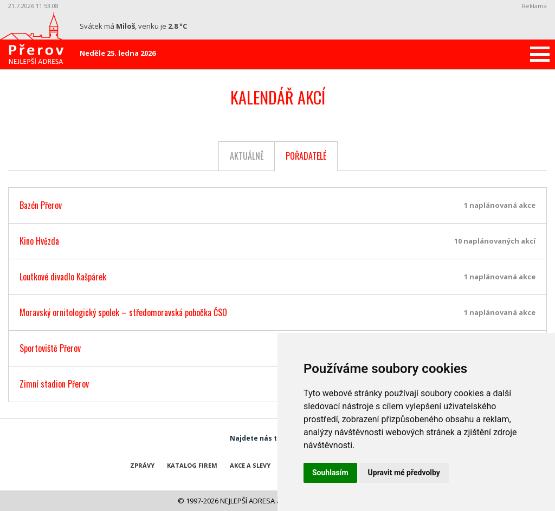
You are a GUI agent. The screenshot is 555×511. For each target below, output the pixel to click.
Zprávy (142, 465)
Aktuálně (247, 155)
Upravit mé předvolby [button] (404, 472)
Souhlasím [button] (330, 472)
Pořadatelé (306, 155)
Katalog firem (192, 465)
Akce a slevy (250, 465)
